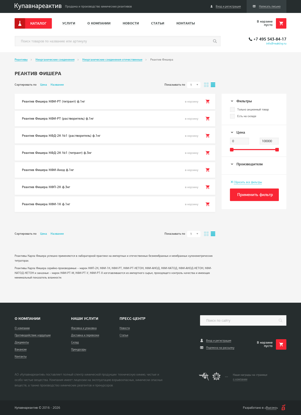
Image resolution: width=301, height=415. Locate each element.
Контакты (185, 23)
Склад (75, 342)
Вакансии (21, 349)
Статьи (157, 23)
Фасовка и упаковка (84, 328)
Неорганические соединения (55, 59)
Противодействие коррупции (33, 335)
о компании (240, 379)
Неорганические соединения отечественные (112, 59)
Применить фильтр (255, 194)
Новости (131, 23)
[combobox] (193, 85)
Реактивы (21, 59)
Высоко (271, 408)
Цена (43, 84)
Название (57, 84)
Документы (22, 342)
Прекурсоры (78, 349)
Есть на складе (246, 116)
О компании (99, 23)
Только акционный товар (253, 109)
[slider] (231, 149)
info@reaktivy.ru (276, 43)
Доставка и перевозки (85, 335)
